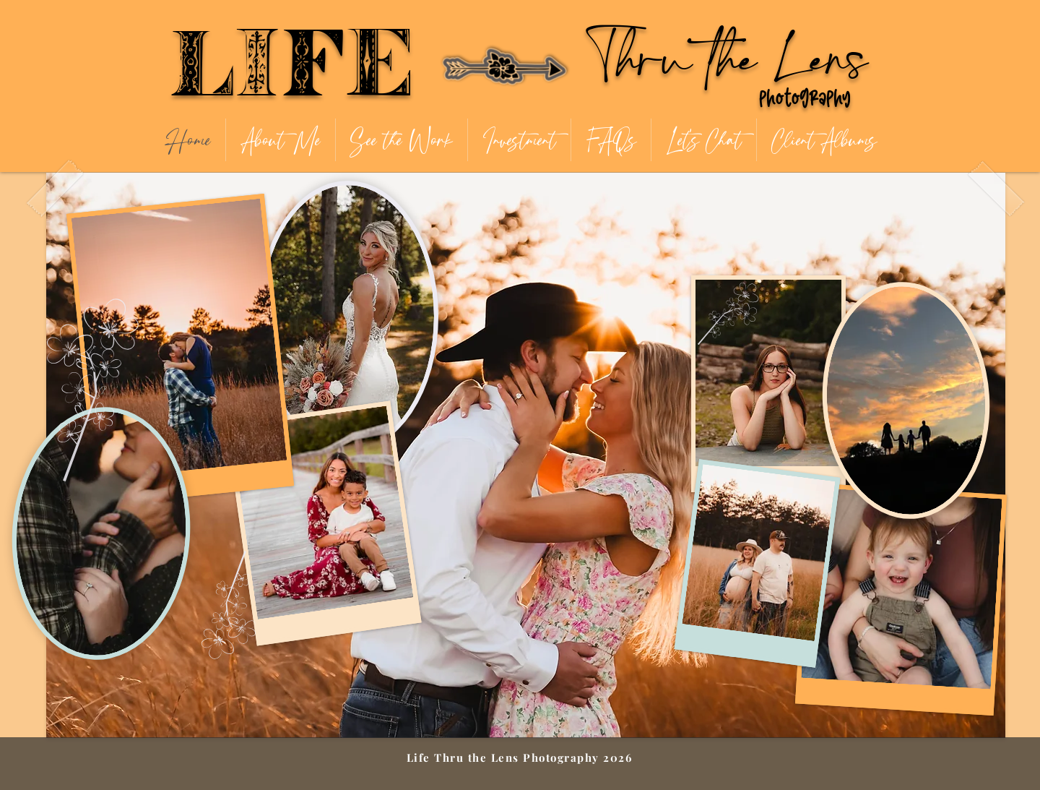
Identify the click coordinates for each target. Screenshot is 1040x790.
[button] (401, 140)
